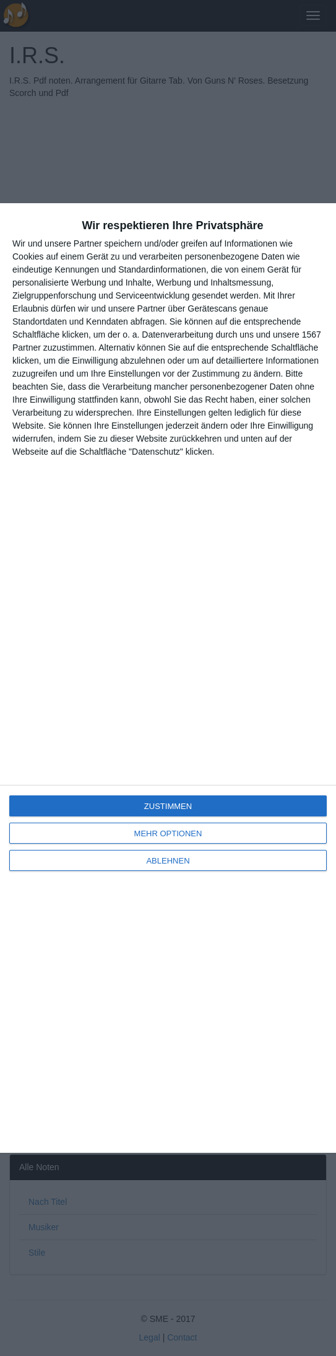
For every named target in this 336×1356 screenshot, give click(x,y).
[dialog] (168, 677)
